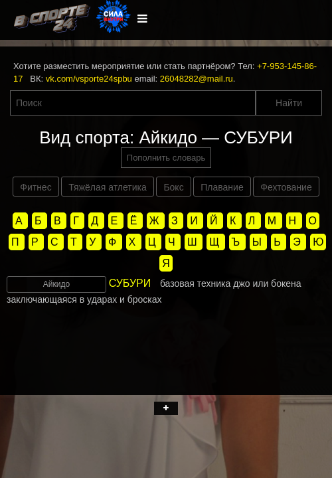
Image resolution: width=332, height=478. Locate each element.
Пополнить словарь (166, 158)
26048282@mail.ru (196, 79)
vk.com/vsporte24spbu (89, 79)
